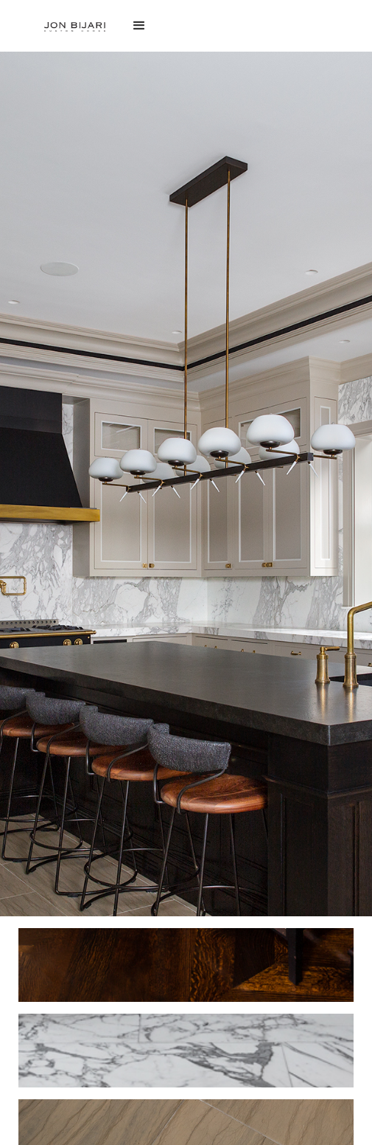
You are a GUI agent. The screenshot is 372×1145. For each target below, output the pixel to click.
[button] (186, 26)
